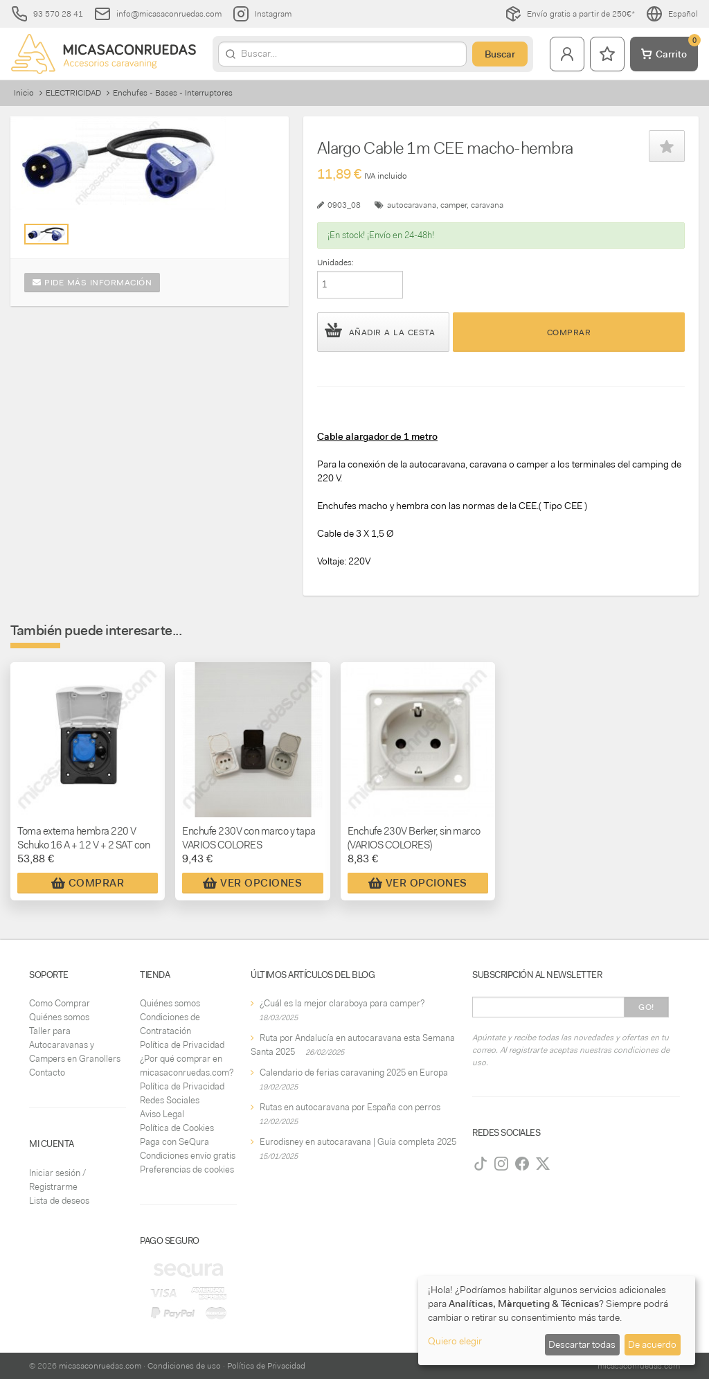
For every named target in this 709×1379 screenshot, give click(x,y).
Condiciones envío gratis (187, 1156)
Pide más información (92, 282)
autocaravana (411, 205)
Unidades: (335, 262)
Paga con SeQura (174, 1142)
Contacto (47, 1072)
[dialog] (556, 1320)
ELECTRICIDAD (73, 92)
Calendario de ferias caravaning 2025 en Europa (354, 1072)
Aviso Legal (162, 1114)
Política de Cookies (177, 1128)
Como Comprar (59, 1003)
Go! (646, 1007)
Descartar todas (582, 1344)
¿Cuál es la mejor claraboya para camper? (342, 1003)
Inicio (24, 92)
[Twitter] (543, 1163)
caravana (487, 205)
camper (453, 205)
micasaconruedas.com (100, 1365)
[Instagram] (501, 1163)
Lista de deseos (59, 1201)
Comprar (569, 332)
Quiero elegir (455, 1341)
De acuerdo (652, 1344)
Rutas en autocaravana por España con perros (350, 1107)
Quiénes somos (59, 1017)
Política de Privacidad (182, 1045)
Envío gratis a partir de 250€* (570, 14)
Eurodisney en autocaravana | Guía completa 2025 (358, 1142)
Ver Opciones (252, 883)
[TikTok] (480, 1163)
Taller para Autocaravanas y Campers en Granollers (74, 1045)
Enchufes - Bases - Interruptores (173, 92)
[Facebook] (522, 1163)
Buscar (500, 54)
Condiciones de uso (184, 1365)
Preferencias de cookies (187, 1169)
